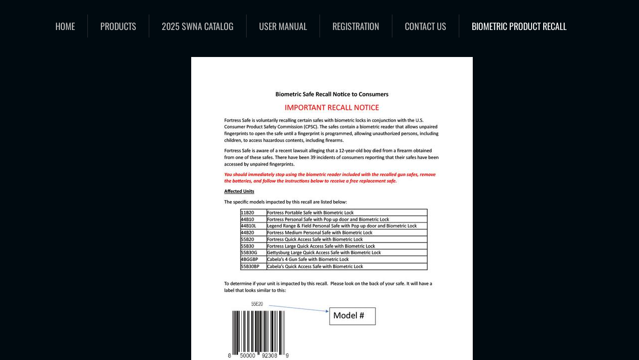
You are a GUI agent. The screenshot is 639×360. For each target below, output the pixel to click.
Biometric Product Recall (519, 26)
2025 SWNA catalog (198, 26)
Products (118, 26)
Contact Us (425, 26)
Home (65, 26)
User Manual (283, 26)
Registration (355, 26)
